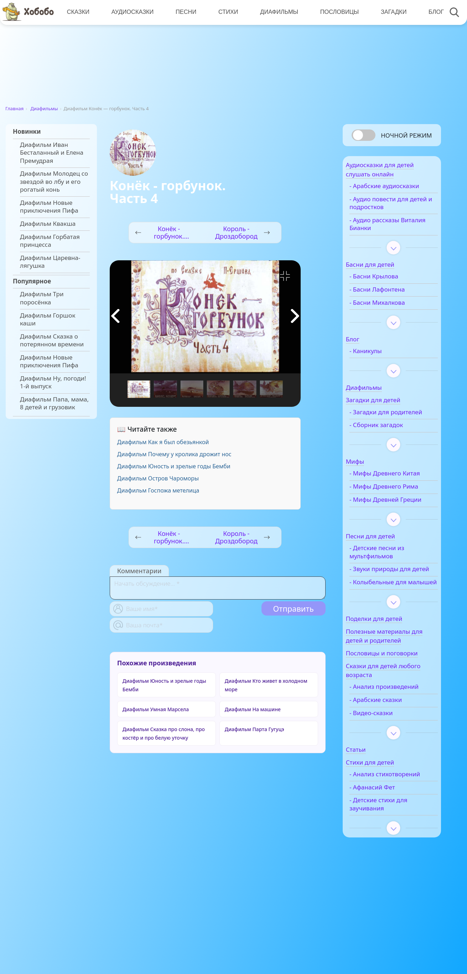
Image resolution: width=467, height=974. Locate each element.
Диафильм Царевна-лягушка (50, 262)
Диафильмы (277, 12)
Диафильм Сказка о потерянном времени (52, 340)
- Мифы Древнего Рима (389, 518)
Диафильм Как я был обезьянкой (163, 442)
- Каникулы (379, 363)
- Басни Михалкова (391, 315)
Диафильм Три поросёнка (42, 298)
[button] (295, 316)
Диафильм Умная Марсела (156, 709)
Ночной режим (406, 135)
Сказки (78, 12)
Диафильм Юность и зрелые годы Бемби (173, 466)
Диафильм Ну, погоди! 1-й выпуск (53, 382)
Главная (14, 108)
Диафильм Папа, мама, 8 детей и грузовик (54, 403)
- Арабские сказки (389, 767)
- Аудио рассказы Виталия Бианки (388, 236)
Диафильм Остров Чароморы (158, 478)
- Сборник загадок (389, 445)
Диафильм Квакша (48, 224)
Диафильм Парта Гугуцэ (254, 729)
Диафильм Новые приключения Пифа (49, 206)
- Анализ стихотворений (385, 845)
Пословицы (336, 12)
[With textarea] (218, 588)
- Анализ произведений (384, 750)
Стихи (226, 12)
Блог (432, 12)
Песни (184, 12)
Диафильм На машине (253, 709)
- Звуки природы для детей (393, 616)
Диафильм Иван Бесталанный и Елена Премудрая (51, 153)
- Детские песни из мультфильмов (390, 595)
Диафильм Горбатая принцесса (50, 241)
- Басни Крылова (387, 288)
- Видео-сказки (384, 780)
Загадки (390, 12)
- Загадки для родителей (383, 428)
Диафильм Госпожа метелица (158, 490)
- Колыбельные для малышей (391, 638)
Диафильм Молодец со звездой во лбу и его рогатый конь (54, 181)
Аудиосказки (131, 12)
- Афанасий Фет (386, 863)
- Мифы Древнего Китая (389, 497)
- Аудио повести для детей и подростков (392, 215)
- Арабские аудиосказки (381, 194)
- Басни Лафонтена (391, 301)
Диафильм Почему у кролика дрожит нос (174, 454)
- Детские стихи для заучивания (392, 880)
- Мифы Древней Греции (387, 539)
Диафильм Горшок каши (48, 319)
